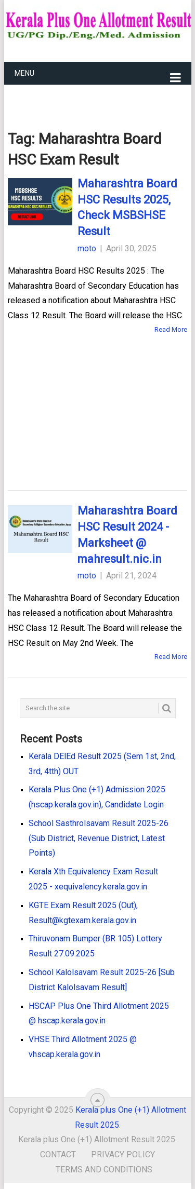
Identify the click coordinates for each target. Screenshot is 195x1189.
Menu (24, 73)
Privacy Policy (123, 1154)
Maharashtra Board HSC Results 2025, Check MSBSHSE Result (127, 207)
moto (86, 248)
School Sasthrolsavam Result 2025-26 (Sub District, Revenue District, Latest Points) (98, 838)
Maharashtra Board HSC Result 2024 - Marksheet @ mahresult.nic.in (127, 534)
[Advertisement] (98, 400)
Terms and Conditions (104, 1169)
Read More (170, 329)
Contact (58, 1154)
